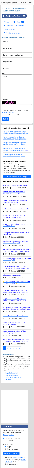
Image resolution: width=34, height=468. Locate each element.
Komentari (8, 26)
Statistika (20, 26)
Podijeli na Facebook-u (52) (13, 16)
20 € (18, 438)
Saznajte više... (8, 435)
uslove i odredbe (17, 458)
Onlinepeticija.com (9, 2)
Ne (18, 115)
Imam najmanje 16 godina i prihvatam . (15, 111)
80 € (12, 441)
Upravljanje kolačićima (13, 377)
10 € (12, 438)
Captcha (5, 100)
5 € (6, 438)
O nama (8, 379)
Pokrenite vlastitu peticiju (17, 177)
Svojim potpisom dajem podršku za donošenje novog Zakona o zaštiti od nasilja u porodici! (14, 150)
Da (9, 115)
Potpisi (18, 22)
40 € (6, 441)
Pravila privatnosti (10, 29)
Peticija (7, 22)
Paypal (9, 447)
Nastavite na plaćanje (11, 453)
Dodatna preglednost (12, 33)
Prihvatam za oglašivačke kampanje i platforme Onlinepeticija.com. (15, 461)
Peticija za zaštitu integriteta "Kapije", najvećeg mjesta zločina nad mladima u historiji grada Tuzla (15, 133)
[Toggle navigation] (30, 2)
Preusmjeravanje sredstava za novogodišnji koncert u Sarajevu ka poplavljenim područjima (14, 155)
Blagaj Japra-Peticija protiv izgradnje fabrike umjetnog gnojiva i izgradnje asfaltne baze (14, 144)
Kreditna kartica (12, 449)
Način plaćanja (8, 445)
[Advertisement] (17, 406)
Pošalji (5, 119)
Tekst (4, 73)
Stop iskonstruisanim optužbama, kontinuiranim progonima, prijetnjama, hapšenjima (15, 138)
